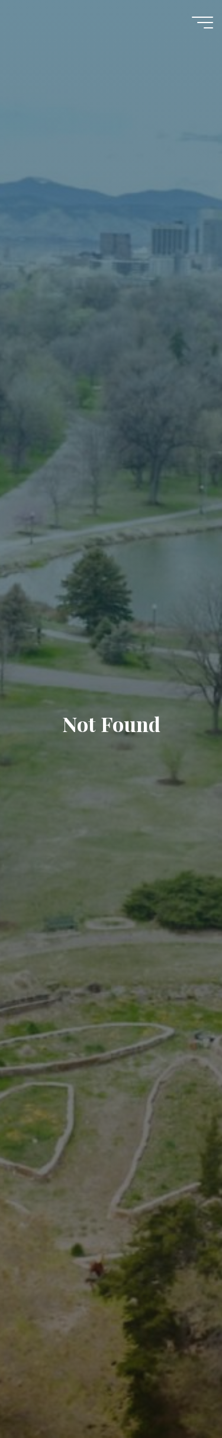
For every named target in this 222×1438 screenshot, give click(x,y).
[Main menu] (202, 22)
